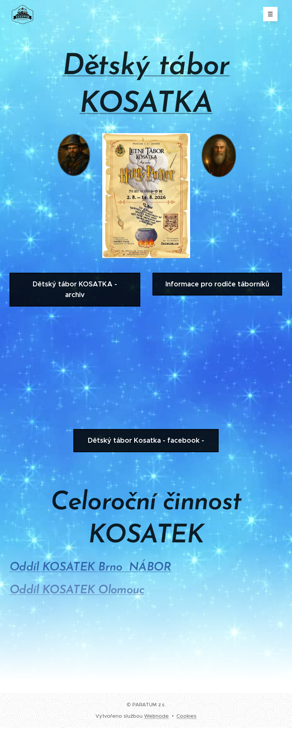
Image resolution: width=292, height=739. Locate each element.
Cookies (186, 716)
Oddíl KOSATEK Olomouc (77, 590)
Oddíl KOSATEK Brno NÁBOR (90, 568)
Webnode (156, 716)
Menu (268, 14)
